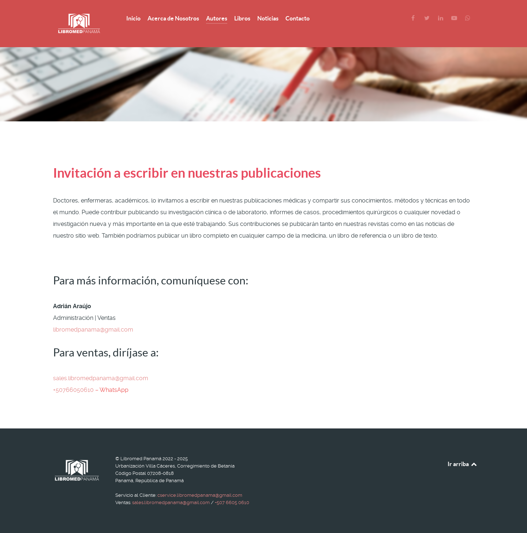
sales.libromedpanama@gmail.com (100, 378)
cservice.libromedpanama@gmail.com (199, 495)
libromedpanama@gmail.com (93, 329)
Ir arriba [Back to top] (463, 464)
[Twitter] (427, 18)
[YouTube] (454, 18)
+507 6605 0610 (232, 502)
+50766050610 (73, 389)
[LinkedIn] (441, 18)
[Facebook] (414, 18)
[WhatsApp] (468, 18)
